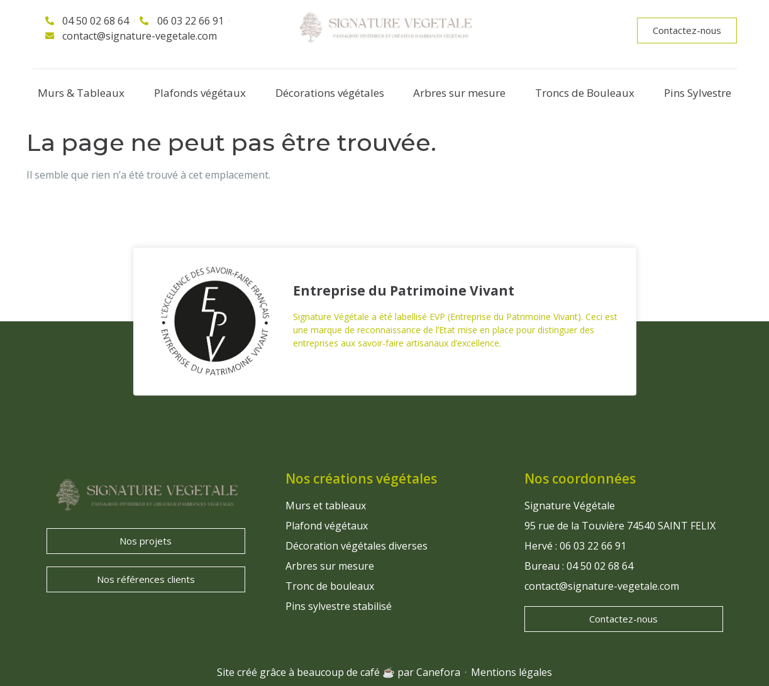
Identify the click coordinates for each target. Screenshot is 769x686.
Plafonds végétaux (200, 93)
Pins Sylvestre (697, 93)
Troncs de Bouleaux (584, 93)
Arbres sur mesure (459, 93)
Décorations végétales (329, 93)
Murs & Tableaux (81, 93)
